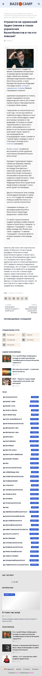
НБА (22, 463)
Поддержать (9, 669)
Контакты (35, 669)
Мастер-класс (22, 450)
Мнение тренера (22, 459)
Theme (31, 673)
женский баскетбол (22, 525)
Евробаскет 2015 (22, 428)
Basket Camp (22, 401)
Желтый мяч (22, 441)
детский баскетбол (22, 521)
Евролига (22, 437)
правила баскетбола (22, 547)
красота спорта (22, 534)
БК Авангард (22, 415)
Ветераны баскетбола (22, 424)
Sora (17, 673)
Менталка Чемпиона (22, 454)
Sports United (22, 410)
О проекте (26, 669)
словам (15, 149)
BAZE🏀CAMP (21, 3)
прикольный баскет (22, 552)
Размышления (22, 481)
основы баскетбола (22, 543)
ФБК (22, 507)
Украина (22, 499)
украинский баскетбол (22, 560)
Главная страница (10, 14)
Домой (18, 669)
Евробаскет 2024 (22, 432)
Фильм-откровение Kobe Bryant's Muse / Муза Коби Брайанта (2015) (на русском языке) (26, 647)
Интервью (22, 446)
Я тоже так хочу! (11, 612)
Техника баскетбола (22, 490)
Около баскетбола (22, 468)
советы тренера (22, 556)
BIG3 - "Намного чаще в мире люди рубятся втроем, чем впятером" (24, 381)
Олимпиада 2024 (22, 472)
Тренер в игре (22, 494)
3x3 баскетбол (22, 397)
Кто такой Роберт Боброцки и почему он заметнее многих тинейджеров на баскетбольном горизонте (26, 359)
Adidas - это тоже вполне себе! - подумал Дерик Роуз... (25, 658)
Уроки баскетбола (22, 503)
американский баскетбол (22, 512)
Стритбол (22, 485)
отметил (10, 144)
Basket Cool (22, 406)
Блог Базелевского (22, 419)
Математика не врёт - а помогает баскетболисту (26, 370)
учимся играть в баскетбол (22, 565)
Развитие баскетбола (24, 14)
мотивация (22, 538)
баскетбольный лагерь (22, 516)
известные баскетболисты (22, 529)
